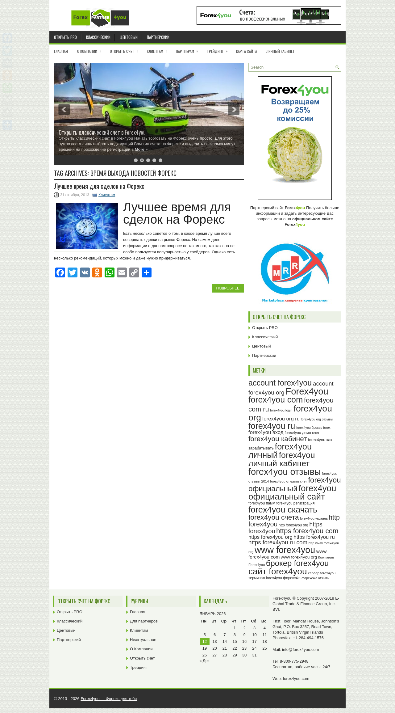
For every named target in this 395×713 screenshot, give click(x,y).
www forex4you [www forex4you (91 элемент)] (285, 550)
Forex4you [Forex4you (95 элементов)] (306, 391)
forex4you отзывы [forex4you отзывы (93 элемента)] (284, 472)
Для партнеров (144, 621)
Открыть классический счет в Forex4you (102, 132)
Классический (98, 37)
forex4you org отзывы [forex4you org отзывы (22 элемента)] (317, 419)
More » (141, 149)
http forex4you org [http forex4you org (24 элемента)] (293, 525)
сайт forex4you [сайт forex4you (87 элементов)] (277, 571)
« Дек (204, 660)
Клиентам (159, 49)
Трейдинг (219, 49)
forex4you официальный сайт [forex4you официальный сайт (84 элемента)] (292, 492)
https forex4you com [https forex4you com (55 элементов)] (307, 531)
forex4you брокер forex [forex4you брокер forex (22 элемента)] (313, 427)
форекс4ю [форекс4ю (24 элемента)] (291, 578)
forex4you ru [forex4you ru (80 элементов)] (271, 426)
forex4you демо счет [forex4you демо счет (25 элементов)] (302, 433)
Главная (61, 51)
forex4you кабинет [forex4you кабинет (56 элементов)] (277, 439)
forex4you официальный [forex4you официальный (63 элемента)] (294, 484)
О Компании (91, 49)
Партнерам (189, 49)
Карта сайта (246, 51)
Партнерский (158, 37)
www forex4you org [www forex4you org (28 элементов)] (299, 557)
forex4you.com (296, 678)
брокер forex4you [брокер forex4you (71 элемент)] (297, 563)
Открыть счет (126, 49)
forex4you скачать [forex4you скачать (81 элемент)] (282, 509)
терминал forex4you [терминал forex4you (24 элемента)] (265, 578)
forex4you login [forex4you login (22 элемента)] (281, 410)
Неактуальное (143, 639)
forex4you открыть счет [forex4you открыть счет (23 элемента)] (288, 481)
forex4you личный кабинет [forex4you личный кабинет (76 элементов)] (281, 459)
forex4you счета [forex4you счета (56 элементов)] (273, 517)
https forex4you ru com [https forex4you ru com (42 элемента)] (277, 542)
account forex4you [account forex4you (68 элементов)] (280, 382)
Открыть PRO (65, 37)
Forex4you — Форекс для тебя (109, 698)
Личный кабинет (280, 51)
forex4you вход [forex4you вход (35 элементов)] (266, 432)
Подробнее (227, 288)
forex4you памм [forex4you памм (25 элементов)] (261, 503)
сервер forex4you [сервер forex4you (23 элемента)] (321, 573)
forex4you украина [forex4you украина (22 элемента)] (313, 518)
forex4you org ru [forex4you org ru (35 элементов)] (281, 419)
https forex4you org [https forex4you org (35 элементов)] (270, 537)
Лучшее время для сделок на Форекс (99, 186)
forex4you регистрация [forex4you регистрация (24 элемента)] (295, 503)
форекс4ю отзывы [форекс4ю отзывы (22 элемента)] (315, 578)
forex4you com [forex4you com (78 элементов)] (275, 399)
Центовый (129, 37)
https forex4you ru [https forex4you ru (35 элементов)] (314, 537)
